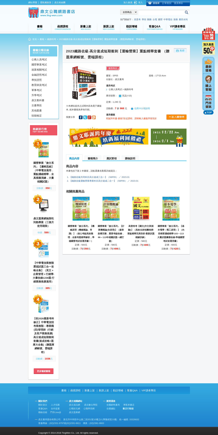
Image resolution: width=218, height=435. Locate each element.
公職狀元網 (74, 408)
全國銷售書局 (113, 405)
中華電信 (168, 19)
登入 (140, 2)
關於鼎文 (42, 405)
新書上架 (89, 390)
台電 (155, 19)
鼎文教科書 (38, 100)
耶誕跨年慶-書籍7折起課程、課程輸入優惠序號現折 (131, 118)
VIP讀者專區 (149, 390)
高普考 (137, 19)
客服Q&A (132, 390)
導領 (144, 19)
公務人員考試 (39, 59)
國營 (160, 19)
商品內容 (74, 158)
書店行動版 (128, 408)
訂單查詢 (166, 3)
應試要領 (111, 158)
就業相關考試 (39, 69)
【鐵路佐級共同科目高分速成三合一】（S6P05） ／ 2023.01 (99, 177)
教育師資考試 (39, 84)
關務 (149, 19)
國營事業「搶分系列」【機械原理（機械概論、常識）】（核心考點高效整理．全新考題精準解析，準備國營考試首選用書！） (81, 233)
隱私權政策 (45, 2)
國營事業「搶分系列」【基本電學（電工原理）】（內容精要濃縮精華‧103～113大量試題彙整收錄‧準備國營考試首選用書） (170, 233)
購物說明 (130, 158)
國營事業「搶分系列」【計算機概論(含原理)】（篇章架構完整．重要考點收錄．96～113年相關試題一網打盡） (111, 233)
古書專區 (37, 105)
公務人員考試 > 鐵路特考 (121, 89)
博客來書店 (128, 405)
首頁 (34, 39)
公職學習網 (89, 408)
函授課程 (75, 390)
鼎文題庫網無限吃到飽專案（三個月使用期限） (43, 222)
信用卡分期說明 (142, 108)
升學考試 (37, 95)
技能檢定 (37, 115)
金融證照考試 (39, 74)
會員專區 (178, 3)
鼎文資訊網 (74, 405)
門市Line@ (55, 412)
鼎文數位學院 (90, 405)
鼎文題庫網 (74, 412)
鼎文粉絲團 (59, 2)
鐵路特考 (51, 39)
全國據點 (110, 408)
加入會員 (127, 2)
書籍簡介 (93, 158)
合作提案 (55, 408)
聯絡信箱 (42, 412)
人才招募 (55, 405)
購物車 (156, 3)
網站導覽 (32, 2)
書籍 (42, 39)
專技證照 (37, 79)
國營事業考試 (39, 64)
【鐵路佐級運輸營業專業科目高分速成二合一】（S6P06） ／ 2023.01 (103, 181)
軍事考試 (37, 90)
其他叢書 (37, 110)
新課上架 (104, 390)
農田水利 (183, 19)
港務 (175, 19)
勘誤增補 (118, 390)
